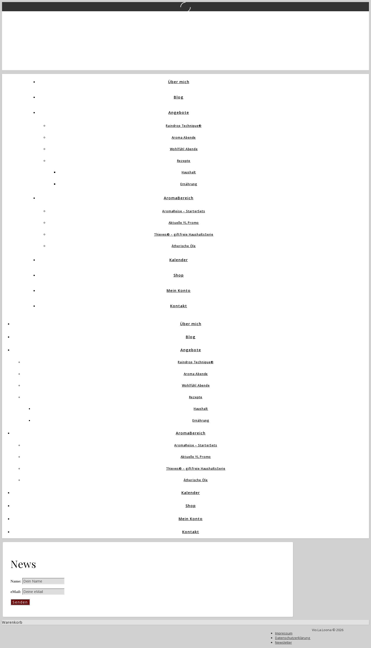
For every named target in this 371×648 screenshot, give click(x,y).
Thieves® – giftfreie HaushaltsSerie (183, 234)
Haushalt (189, 172)
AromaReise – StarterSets (183, 211)
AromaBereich (178, 197)
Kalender (178, 259)
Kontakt (178, 305)
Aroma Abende (184, 137)
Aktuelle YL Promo (184, 223)
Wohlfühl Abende (184, 149)
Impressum (283, 633)
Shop (178, 275)
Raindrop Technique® (183, 126)
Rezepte (184, 161)
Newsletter (283, 642)
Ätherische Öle (184, 246)
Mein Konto (179, 290)
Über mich (178, 81)
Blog (178, 97)
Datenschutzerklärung (293, 637)
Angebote (178, 112)
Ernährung (188, 184)
